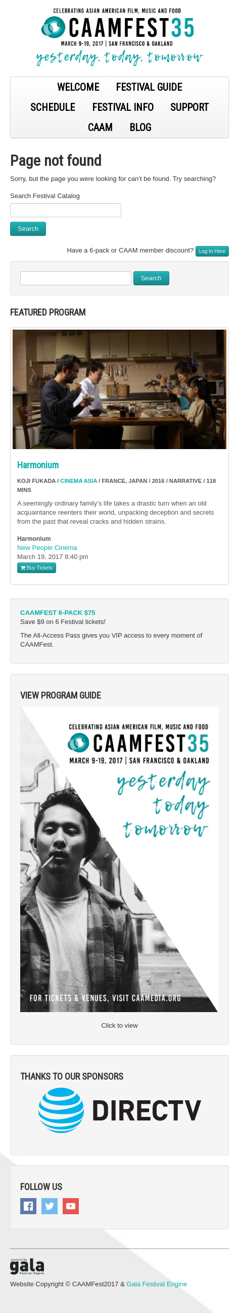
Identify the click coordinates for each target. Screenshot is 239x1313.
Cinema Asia (78, 481)
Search (28, 228)
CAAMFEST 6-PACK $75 (57, 612)
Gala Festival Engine (156, 1284)
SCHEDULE (52, 107)
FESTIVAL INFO (123, 107)
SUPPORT (189, 107)
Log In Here (212, 251)
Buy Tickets (37, 568)
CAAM (100, 127)
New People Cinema (47, 547)
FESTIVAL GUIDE (149, 87)
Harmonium (38, 465)
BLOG (140, 127)
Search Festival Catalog (45, 196)
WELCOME (78, 87)
